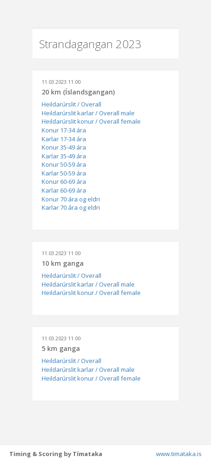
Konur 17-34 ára (64, 130)
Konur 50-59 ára (64, 164)
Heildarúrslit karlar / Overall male (88, 113)
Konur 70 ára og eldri (71, 199)
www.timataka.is (179, 454)
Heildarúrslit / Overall (71, 104)
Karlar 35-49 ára (64, 156)
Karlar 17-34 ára (64, 139)
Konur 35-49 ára (64, 147)
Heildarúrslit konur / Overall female (91, 121)
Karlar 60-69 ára (64, 190)
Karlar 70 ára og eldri (71, 207)
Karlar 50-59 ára (64, 173)
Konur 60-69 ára (64, 181)
